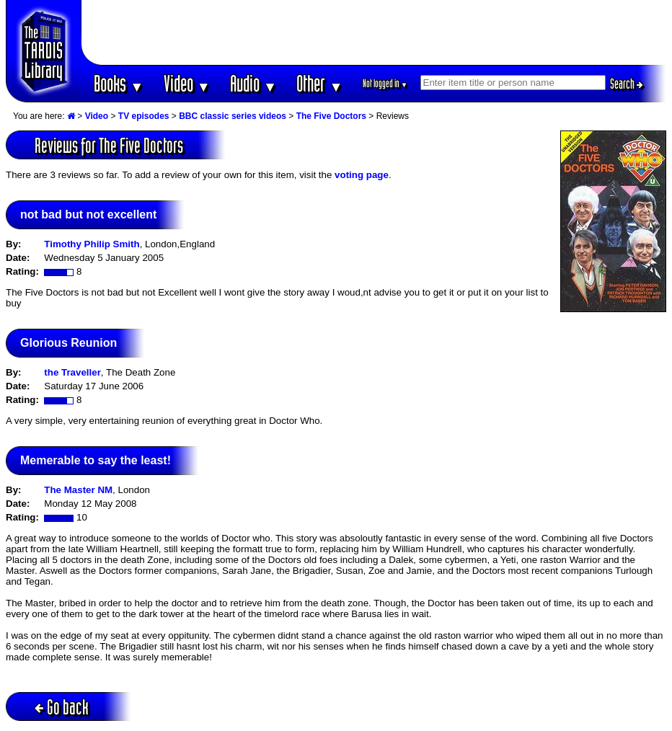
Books (118, 83)
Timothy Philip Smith (91, 244)
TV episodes (143, 116)
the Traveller (72, 372)
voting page (362, 174)
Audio (253, 83)
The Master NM (78, 489)
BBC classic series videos (232, 116)
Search (626, 84)
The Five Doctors (331, 116)
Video (187, 83)
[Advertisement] (374, 32)
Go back (62, 707)
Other (319, 83)
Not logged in (385, 83)
